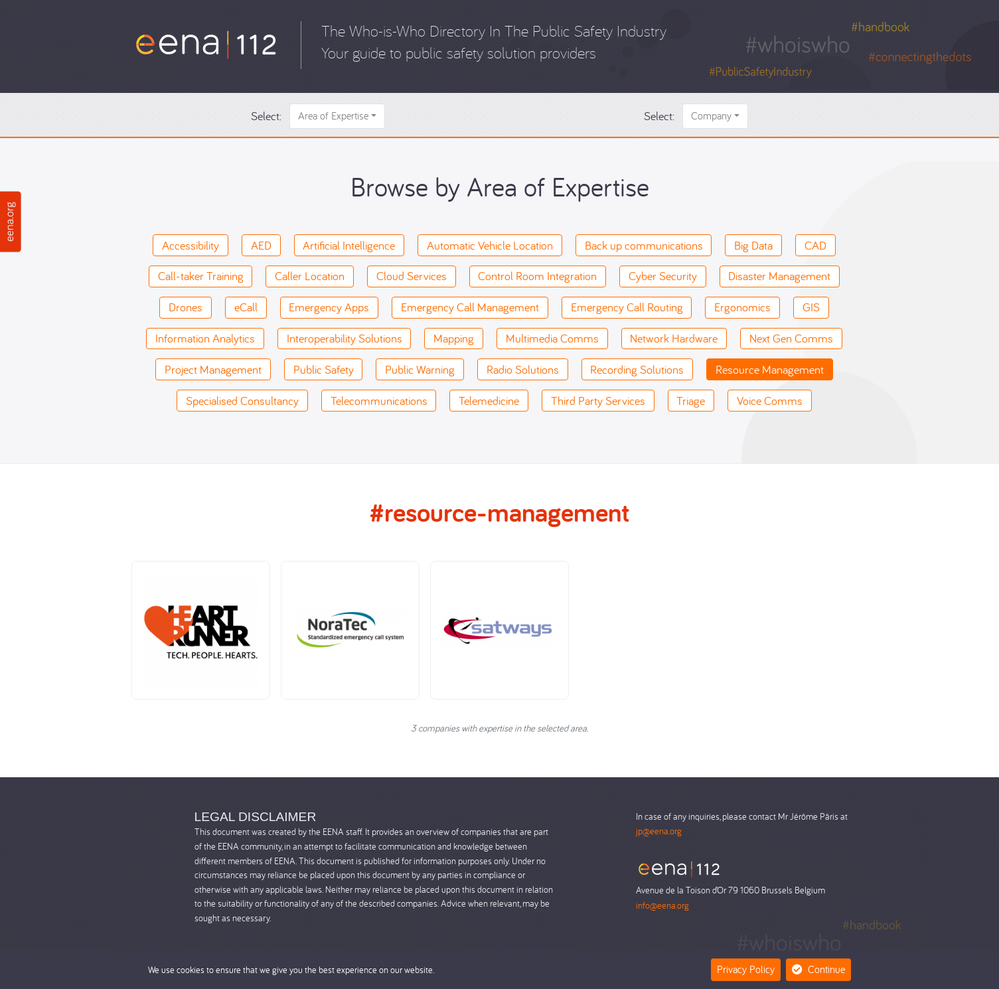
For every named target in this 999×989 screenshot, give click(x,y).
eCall (246, 307)
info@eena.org (662, 905)
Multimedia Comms (552, 338)
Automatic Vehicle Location (490, 245)
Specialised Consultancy (242, 400)
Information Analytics (205, 338)
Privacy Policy (746, 969)
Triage (690, 400)
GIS (811, 307)
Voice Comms (770, 400)
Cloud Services (411, 275)
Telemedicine (489, 400)
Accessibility (190, 245)
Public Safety (323, 369)
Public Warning (420, 369)
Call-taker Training (201, 275)
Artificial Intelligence (349, 245)
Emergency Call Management (470, 307)
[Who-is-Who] (206, 43)
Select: (266, 115)
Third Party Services (598, 400)
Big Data (753, 245)
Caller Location (310, 275)
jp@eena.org (659, 830)
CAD (815, 245)
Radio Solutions (523, 369)
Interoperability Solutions (344, 338)
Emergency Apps (329, 307)
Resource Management (770, 369)
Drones (185, 307)
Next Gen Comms (791, 338)
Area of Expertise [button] (333, 115)
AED (261, 245)
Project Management (213, 369)
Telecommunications (379, 400)
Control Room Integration (537, 275)
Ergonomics (742, 307)
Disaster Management (779, 275)
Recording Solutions (637, 369)
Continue (818, 969)
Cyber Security (663, 275)
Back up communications (644, 245)
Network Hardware (674, 338)
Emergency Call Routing (627, 307)
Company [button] (711, 115)
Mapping (453, 338)
